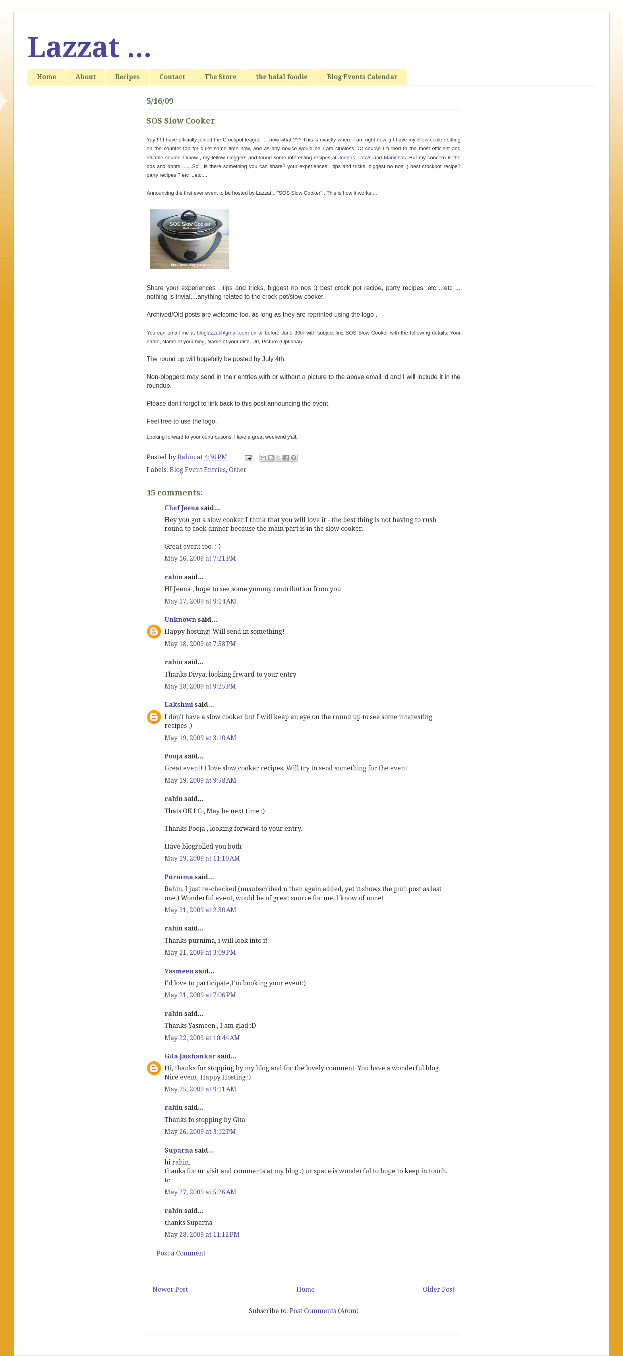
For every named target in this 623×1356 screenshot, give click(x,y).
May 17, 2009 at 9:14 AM (200, 601)
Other (238, 470)
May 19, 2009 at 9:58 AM (200, 780)
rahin (173, 577)
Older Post (439, 1289)
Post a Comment (181, 1253)
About (85, 77)
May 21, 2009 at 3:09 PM (200, 952)
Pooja (173, 756)
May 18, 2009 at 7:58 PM (200, 644)
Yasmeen (178, 971)
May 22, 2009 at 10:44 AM (202, 1038)
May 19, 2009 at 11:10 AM (202, 858)
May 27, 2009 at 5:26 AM (200, 1192)
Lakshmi (178, 704)
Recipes (127, 77)
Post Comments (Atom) (324, 1311)
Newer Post (170, 1289)
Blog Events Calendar (362, 77)
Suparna (178, 1150)
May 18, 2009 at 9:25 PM (200, 686)
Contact (172, 77)
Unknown (180, 619)
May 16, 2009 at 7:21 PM (200, 558)
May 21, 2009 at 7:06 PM (200, 995)
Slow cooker (432, 140)
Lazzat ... (89, 47)
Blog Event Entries (198, 470)
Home (46, 77)
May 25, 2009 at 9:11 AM (200, 1089)
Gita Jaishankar (190, 1056)
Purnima (178, 877)
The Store (220, 77)
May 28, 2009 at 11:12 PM (202, 1234)
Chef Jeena (181, 508)
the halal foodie (282, 77)
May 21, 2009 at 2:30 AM (200, 910)
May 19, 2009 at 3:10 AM (200, 738)
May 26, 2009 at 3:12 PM (200, 1131)
